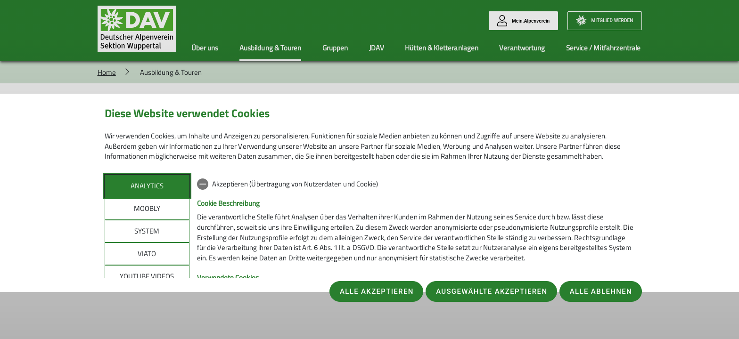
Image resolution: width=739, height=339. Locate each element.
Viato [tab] (147, 253)
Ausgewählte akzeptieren (491, 291)
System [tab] (146, 231)
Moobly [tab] (147, 208)
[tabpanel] (416, 252)
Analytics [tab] (147, 185)
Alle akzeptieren (377, 291)
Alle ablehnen (601, 291)
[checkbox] (416, 184)
